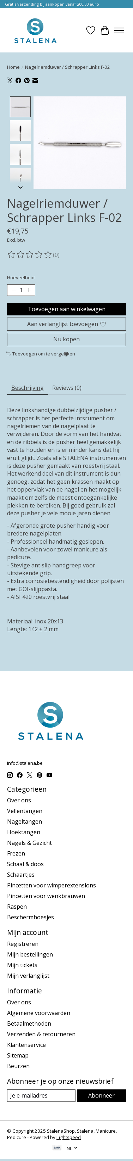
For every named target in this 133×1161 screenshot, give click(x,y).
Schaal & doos (25, 864)
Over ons (19, 800)
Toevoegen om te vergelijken (40, 353)
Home (13, 67)
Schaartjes (21, 874)
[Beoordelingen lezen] (30, 254)
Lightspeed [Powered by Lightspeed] (68, 1136)
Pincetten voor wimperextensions (51, 885)
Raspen (17, 906)
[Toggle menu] (119, 30)
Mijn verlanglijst (28, 975)
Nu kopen (66, 338)
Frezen (16, 853)
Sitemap (18, 1055)
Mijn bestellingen (30, 954)
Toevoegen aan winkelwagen (66, 308)
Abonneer (101, 1095)
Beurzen (18, 1065)
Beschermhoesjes (30, 917)
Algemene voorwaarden (38, 1012)
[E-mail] (41, 1095)
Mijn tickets (22, 964)
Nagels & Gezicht (29, 842)
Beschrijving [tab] (27, 387)
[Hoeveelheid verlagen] (13, 289)
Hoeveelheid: (21, 277)
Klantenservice (26, 1044)
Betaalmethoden (29, 1023)
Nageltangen (24, 821)
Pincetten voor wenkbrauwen (46, 895)
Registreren (22, 943)
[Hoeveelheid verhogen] (28, 289)
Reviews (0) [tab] (66, 387)
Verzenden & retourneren (41, 1033)
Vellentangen (24, 810)
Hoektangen (23, 832)
